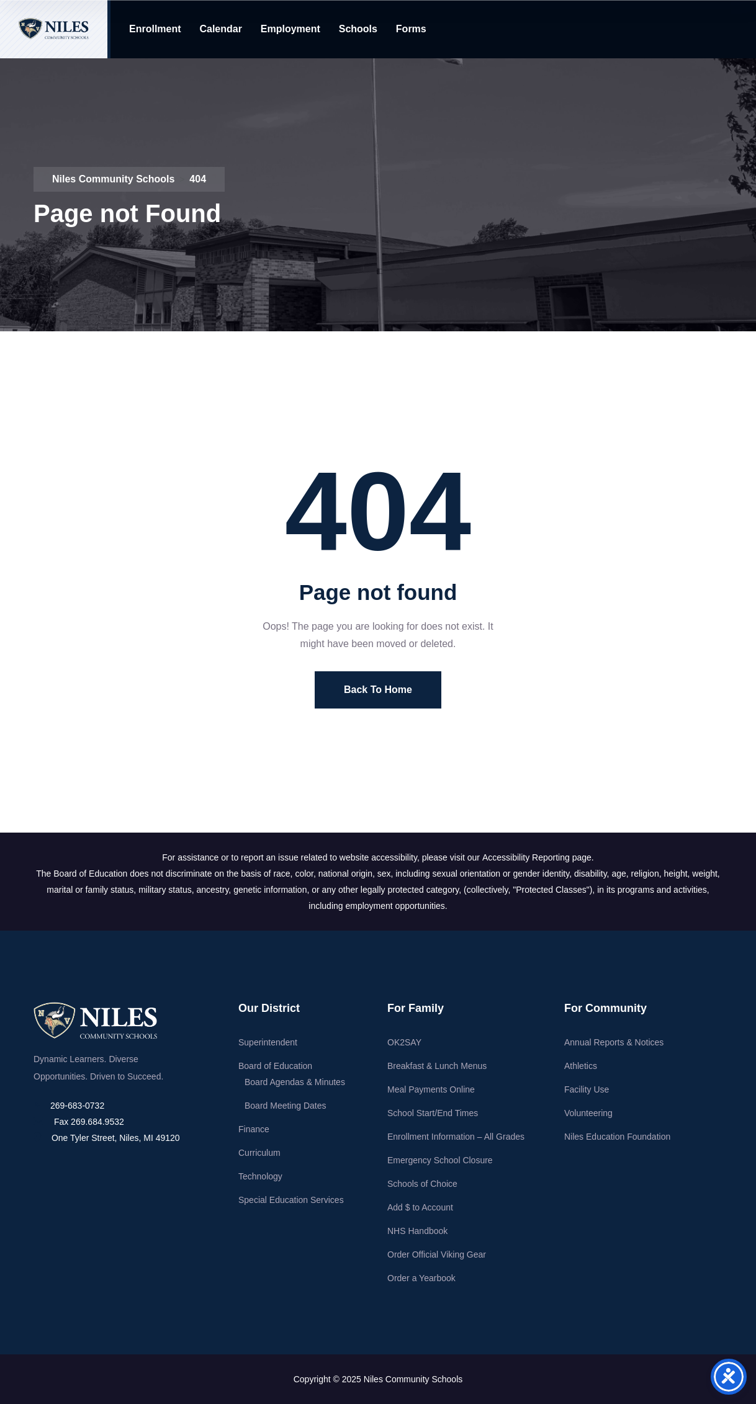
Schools (358, 29)
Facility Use (586, 1089)
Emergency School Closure (440, 1160)
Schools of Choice (422, 1184)
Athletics (580, 1066)
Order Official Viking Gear (436, 1254)
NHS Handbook (417, 1231)
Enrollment (155, 29)
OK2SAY (404, 1042)
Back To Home (378, 689)
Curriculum (259, 1153)
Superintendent (267, 1042)
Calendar (220, 29)
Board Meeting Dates (285, 1106)
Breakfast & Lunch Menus (437, 1066)
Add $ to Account (420, 1207)
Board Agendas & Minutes (295, 1082)
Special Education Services (291, 1200)
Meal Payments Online (431, 1089)
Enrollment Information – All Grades (455, 1137)
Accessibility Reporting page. (538, 857)
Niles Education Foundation (617, 1137)
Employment (290, 29)
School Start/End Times (432, 1113)
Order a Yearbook (421, 1278)
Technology (260, 1176)
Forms (411, 29)
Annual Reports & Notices (614, 1042)
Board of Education (275, 1066)
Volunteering (588, 1113)
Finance (253, 1129)
